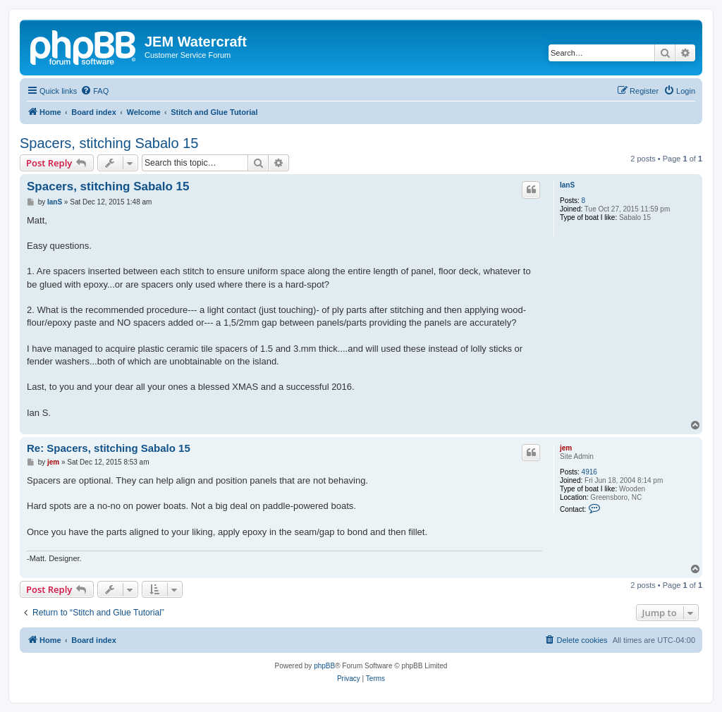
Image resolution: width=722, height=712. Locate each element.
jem (566, 448)
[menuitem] (94, 90)
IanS (567, 185)
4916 (589, 472)
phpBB (324, 666)
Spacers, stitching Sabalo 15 (109, 143)
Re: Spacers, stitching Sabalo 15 (108, 448)
